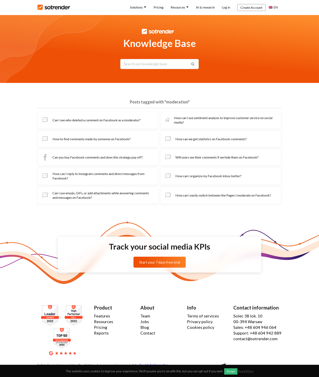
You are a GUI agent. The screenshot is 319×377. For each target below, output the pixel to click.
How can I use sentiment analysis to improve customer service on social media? (218, 120)
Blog (144, 327)
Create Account (251, 7)
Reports (101, 332)
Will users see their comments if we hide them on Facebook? (211, 157)
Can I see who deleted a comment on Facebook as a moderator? (91, 120)
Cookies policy (200, 327)
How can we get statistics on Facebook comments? (205, 139)
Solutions (136, 7)
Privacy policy (200, 321)
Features (102, 315)
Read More (245, 371)
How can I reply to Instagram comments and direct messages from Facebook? (92, 176)
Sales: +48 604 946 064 (254, 327)
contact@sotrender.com (255, 338)
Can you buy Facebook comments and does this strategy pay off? (92, 157)
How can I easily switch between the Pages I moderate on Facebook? (217, 195)
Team (145, 315)
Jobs (144, 321)
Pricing (159, 7)
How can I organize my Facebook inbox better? (202, 176)
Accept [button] (231, 371)
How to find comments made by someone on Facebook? (86, 139)
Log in (226, 7)
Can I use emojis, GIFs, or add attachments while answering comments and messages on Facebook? (95, 195)
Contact (147, 332)
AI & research (205, 7)
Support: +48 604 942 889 (257, 332)
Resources (178, 7)
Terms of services (203, 315)
